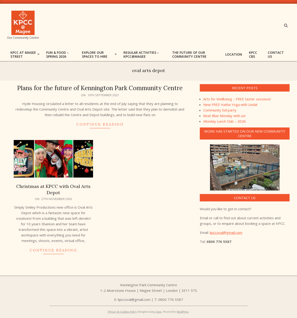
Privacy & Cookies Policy (122, 311)
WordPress (182, 311)
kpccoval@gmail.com (226, 232)
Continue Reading (100, 124)
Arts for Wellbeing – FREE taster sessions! (237, 99)
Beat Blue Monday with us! (224, 115)
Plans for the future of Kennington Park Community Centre (100, 88)
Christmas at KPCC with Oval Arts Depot (53, 189)
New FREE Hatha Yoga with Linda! (230, 104)
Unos (158, 311)
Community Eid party (219, 110)
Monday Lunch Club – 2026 (224, 121)
